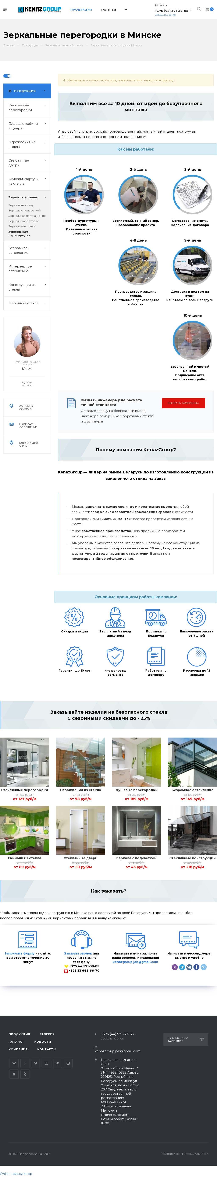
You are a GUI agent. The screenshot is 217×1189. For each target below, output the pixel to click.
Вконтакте (14, 1063)
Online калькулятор (16, 1174)
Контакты (46, 1049)
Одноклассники (14, 1074)
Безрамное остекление (29, 250)
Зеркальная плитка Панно (27, 215)
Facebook (24, 1063)
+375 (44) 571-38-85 (171, 11)
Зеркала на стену (20, 205)
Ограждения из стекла (29, 144)
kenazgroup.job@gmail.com (135, 962)
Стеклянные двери (29, 163)
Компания (18, 1049)
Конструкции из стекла (29, 287)
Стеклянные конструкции (192, 858)
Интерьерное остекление (29, 269)
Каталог (17, 1041)
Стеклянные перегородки (29, 108)
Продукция (19, 1034)
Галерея (47, 1034)
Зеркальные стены (22, 226)
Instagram (46, 1063)
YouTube (68, 1063)
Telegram (57, 1063)
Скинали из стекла (24, 858)
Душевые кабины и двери (29, 126)
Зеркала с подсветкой (24, 210)
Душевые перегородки (136, 790)
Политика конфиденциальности (184, 1154)
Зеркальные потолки (23, 221)
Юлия (27, 369)
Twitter (35, 1063)
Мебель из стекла (29, 303)
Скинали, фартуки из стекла (29, 181)
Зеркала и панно (29, 197)
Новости (42, 1041)
